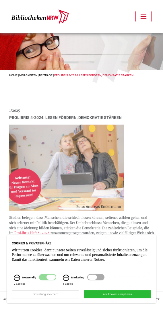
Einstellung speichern (45, 296)
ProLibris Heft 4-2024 (32, 237)
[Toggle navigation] (143, 16)
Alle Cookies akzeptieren (117, 296)
